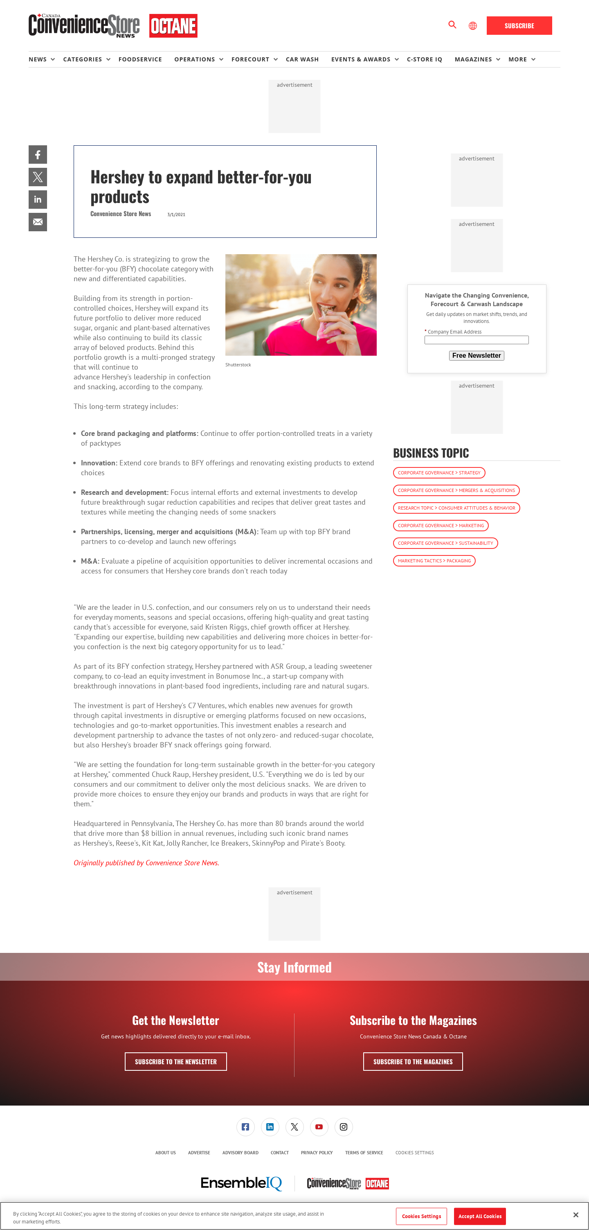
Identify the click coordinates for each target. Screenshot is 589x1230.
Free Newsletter (476, 355)
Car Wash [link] (302, 59)
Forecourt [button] (251, 59)
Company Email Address (453, 331)
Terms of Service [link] (364, 1153)
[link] (38, 154)
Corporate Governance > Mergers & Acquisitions (456, 490)
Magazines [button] (473, 59)
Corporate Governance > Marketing (441, 525)
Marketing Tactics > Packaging (434, 560)
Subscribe (519, 25)
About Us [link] (165, 1153)
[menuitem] (46, 59)
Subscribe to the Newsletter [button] (176, 1061)
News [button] (38, 59)
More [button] (517, 59)
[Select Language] (474, 26)
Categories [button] (82, 59)
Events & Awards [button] (361, 59)
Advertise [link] (199, 1153)
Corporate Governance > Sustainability (445, 543)
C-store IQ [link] (425, 59)
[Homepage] (113, 26)
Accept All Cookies (480, 1216)
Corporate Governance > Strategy (439, 472)
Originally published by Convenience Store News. (147, 862)
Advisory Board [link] (241, 1153)
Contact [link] (280, 1153)
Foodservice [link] (140, 59)
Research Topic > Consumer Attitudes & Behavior (456, 508)
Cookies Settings (415, 1153)
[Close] (576, 1215)
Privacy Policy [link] (317, 1153)
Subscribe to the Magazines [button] (413, 1061)
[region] (294, 1216)
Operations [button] (194, 59)
